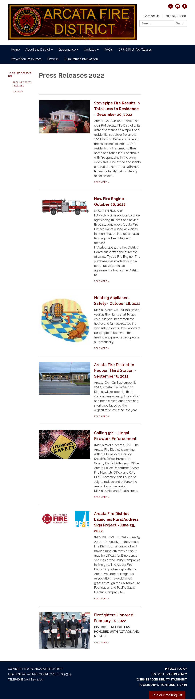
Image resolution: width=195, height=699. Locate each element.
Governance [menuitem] (67, 49)
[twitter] (170, 7)
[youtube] (177, 7)
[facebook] (184, 7)
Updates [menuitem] (90, 49)
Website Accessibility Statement (162, 679)
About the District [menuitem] (37, 49)
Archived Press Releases (22, 84)
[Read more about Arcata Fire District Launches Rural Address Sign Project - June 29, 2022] (90, 555)
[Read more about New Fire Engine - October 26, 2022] (90, 239)
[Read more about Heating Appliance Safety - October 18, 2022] (90, 322)
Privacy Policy (176, 668)
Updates (18, 91)
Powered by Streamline (157, 684)
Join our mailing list (167, 695)
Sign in (182, 684)
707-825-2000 (175, 16)
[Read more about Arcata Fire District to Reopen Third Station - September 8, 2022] (90, 390)
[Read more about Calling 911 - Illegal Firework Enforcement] (90, 464)
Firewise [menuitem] (53, 59)
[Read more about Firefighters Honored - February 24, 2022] (90, 630)
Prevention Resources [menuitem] (26, 59)
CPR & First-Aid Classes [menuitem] (135, 49)
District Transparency (169, 674)
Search (180, 23)
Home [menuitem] (15, 49)
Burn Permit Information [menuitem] (81, 59)
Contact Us (151, 16)
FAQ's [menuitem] (108, 49)
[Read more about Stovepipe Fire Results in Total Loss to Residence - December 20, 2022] (90, 142)
